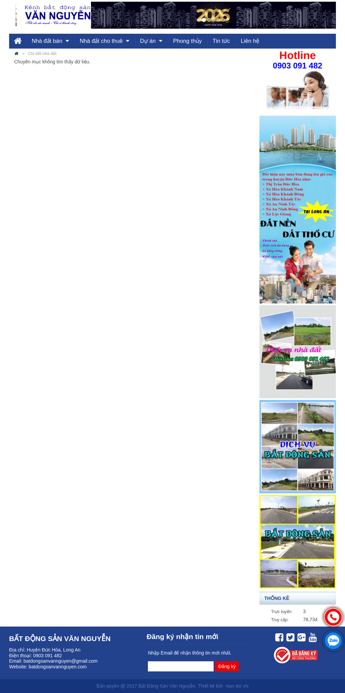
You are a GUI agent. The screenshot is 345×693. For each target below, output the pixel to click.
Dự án (151, 41)
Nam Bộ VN (237, 686)
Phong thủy (187, 41)
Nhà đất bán (50, 41)
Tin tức (221, 41)
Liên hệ (250, 41)
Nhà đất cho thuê (104, 41)
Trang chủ (17, 41)
